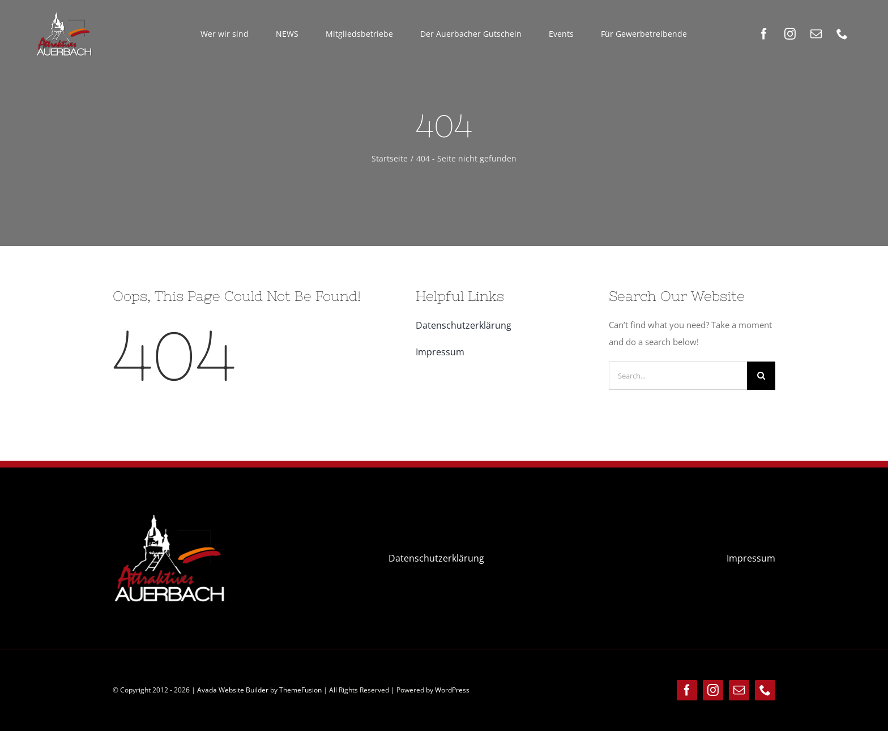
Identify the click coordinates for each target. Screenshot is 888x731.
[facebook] (764, 34)
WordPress (452, 690)
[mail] (816, 34)
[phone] (842, 34)
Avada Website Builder (232, 690)
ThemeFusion (300, 690)
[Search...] (678, 376)
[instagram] (790, 34)
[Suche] (761, 376)
